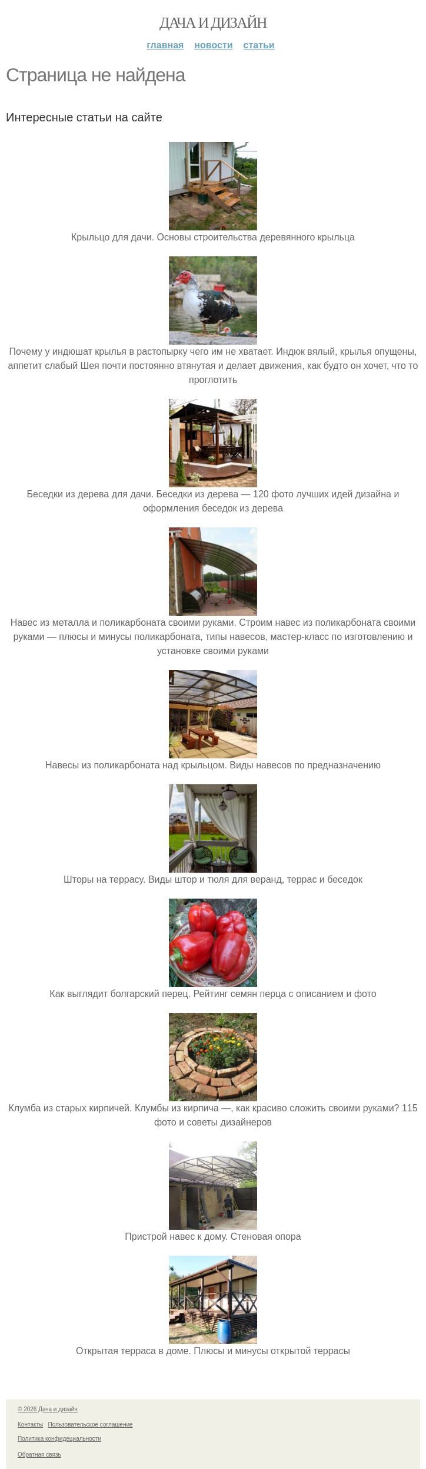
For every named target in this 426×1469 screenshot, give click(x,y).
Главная (165, 45)
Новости (213, 45)
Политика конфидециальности (59, 1438)
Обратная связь (39, 1454)
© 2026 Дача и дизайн (48, 1409)
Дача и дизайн (213, 22)
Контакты (30, 1424)
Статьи (259, 45)
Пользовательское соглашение (90, 1424)
